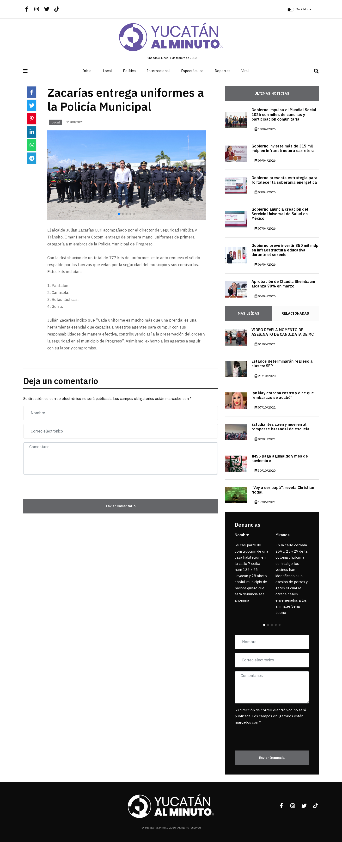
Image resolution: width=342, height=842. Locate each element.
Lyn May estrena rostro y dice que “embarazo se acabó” (282, 395)
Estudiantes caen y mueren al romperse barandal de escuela (280, 427)
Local (107, 70)
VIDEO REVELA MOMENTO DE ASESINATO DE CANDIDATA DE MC (282, 332)
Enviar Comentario (120, 506)
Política (129, 70)
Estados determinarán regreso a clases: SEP (282, 364)
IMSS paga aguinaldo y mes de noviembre (279, 458)
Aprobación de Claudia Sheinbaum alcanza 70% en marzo (283, 284)
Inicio (87, 70)
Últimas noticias (272, 93)
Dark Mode (303, 9)
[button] (200, 175)
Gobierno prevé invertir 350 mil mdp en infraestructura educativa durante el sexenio (284, 250)
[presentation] (51, 485)
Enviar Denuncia (272, 757)
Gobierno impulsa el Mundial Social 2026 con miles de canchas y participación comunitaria (283, 114)
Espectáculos (192, 70)
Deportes (222, 70)
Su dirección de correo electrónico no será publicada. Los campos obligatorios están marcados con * (270, 716)
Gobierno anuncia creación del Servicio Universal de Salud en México (279, 214)
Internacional (158, 70)
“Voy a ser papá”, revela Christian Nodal (282, 490)
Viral (245, 70)
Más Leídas (248, 313)
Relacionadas (295, 313)
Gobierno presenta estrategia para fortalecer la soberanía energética (284, 180)
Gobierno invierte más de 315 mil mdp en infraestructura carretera (283, 148)
